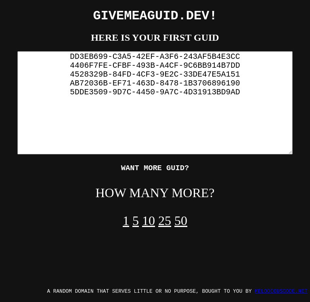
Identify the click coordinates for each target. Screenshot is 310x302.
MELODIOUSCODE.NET (281, 290)
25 (164, 224)
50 (180, 224)
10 (148, 224)
